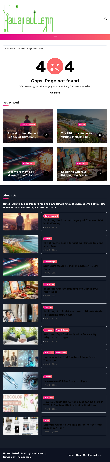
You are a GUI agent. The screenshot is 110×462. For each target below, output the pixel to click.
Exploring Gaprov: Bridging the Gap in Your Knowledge (74, 175)
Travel (82, 125)
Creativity (82, 163)
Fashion (48, 307)
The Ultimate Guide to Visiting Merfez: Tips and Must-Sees (76, 137)
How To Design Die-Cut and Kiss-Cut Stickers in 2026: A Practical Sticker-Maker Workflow (73, 403)
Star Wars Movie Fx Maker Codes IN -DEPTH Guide (20, 175)
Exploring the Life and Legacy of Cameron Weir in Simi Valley (22, 137)
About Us (81, 455)
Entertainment (28, 125)
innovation (61, 353)
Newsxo (7, 457)
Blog (47, 420)
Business (49, 353)
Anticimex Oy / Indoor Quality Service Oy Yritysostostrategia (69, 336)
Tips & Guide (62, 330)
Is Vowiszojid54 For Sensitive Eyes (65, 381)
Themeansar (23, 457)
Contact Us (94, 455)
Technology (28, 163)
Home (8, 48)
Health (48, 377)
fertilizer (49, 330)
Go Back (55, 92)
